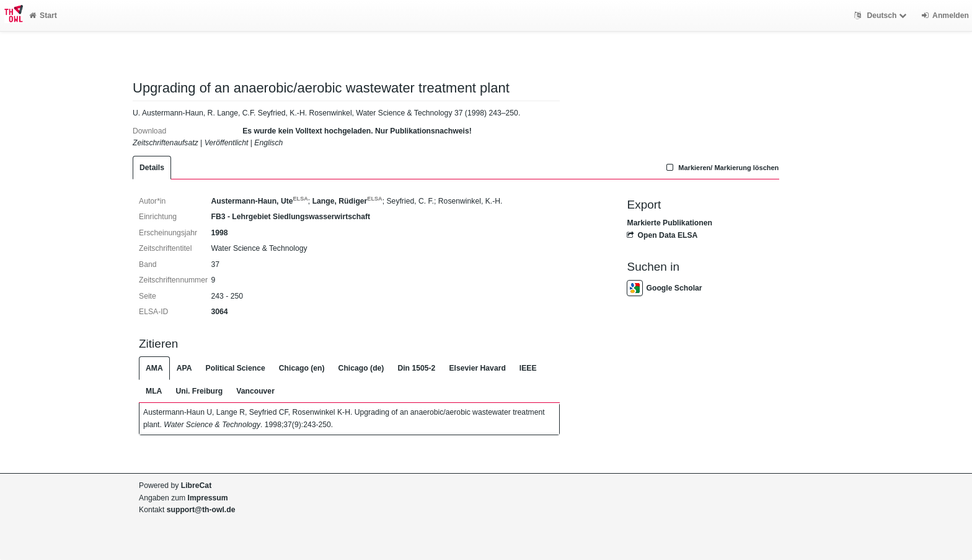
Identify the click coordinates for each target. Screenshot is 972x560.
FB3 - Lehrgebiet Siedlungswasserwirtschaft (290, 216)
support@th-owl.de (201, 509)
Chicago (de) (361, 368)
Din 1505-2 (416, 368)
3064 (219, 311)
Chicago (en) (302, 368)
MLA (154, 391)
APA (184, 368)
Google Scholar (664, 288)
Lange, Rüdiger (347, 201)
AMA (154, 368)
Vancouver (255, 391)
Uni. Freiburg (199, 391)
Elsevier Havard (477, 368)
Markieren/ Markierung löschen (721, 167)
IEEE (528, 368)
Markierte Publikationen (669, 223)
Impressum (208, 498)
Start (43, 15)
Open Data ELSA (662, 235)
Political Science (235, 368)
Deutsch (881, 15)
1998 (219, 232)
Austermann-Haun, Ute (259, 201)
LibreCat (196, 485)
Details (151, 167)
